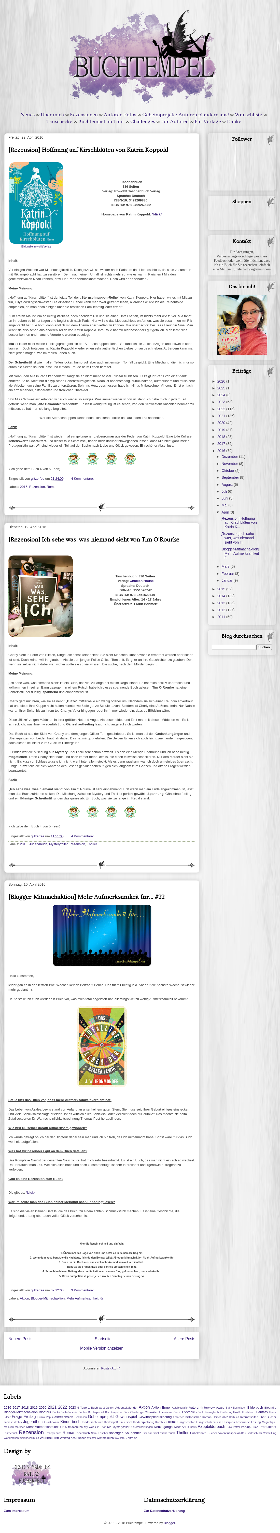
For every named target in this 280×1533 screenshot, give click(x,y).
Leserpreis (228, 1422)
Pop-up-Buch (249, 1426)
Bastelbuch (239, 1407)
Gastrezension (62, 1417)
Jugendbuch (38, 844)
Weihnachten (49, 1438)
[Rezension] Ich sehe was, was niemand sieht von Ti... (237, 538)
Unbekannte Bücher (203, 1433)
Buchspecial (96, 1412)
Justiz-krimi (52, 1422)
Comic (177, 1412)
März (225, 566)
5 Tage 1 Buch (87, 1407)
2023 (221, 402)
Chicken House (142, 581)
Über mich (52, 115)
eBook (200, 1412)
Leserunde (243, 1422)
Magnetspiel (269, 1422)
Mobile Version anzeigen (101, 1348)
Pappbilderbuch (211, 1426)
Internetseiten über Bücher (258, 1417)
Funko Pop (44, 1417)
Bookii (56, 1412)
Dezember (230, 457)
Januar (227, 580)
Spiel (156, 1433)
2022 (221, 409)
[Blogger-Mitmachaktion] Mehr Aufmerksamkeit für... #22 (86, 897)
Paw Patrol (233, 1427)
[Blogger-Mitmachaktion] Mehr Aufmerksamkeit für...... (240, 553)
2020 (221, 423)
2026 (221, 381)
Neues (28, 115)
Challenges (142, 121)
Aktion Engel (161, 1407)
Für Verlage (208, 121)
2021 (221, 416)
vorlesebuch (255, 1433)
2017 (221, 444)
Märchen (20, 1427)
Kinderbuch (70, 1422)
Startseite (103, 1339)
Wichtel (91, 1438)
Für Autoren (175, 121)
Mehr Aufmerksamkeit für (84, 1298)
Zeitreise (131, 1437)
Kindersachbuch (92, 1422)
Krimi (172, 1422)
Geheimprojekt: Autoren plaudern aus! (185, 115)
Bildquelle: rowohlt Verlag (36, 246)
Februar (228, 574)
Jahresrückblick (13, 1422)
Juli (224, 491)
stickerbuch (167, 1433)
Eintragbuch (212, 1412)
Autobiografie (179, 1407)
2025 (221, 388)
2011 (221, 617)
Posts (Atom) (110, 1368)
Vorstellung (269, 1433)
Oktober (228, 471)
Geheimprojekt (101, 1416)
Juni (225, 498)
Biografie (270, 1407)
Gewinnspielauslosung (155, 1417)
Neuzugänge (163, 1427)
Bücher (82, 1412)
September (230, 477)
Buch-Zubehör (69, 1412)
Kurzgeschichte (186, 1422)
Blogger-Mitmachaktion (48, 1298)
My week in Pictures (97, 1426)
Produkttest (267, 1427)
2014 (221, 596)
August (227, 485)
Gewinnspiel (126, 1416)
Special (147, 1433)
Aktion (24, 1298)
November (230, 464)
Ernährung (226, 1412)
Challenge (137, 1412)
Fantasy (262, 1412)
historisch (178, 1417)
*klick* (157, 214)
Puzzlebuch (11, 1433)
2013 (221, 603)
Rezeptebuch (53, 1433)
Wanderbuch (11, 1438)
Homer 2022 (220, 1417)
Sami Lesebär (99, 1433)
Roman (52, 487)
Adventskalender (126, 1407)
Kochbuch (161, 1422)
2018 (221, 437)
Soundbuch (133, 1433)
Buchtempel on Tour (101, 121)
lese (219, 1422)
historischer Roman (198, 1417)
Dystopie (188, 1412)
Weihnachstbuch (29, 1438)
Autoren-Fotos (120, 115)
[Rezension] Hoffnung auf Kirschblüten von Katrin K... (239, 522)
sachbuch (83, 1433)
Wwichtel (120, 1438)
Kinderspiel (125, 1422)
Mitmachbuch (74, 1426)
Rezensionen (84, 115)
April (225, 512)
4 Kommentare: (83, 478)
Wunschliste (248, 115)
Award (220, 1407)
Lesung (256, 1422)
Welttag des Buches (73, 1437)
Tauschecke (59, 121)
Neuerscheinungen (142, 1427)
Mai (224, 505)
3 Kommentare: (83, 1290)
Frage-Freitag (24, 1416)
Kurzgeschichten (206, 1422)
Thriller (92, 844)
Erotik (237, 1412)
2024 (221, 395)
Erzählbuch (248, 1412)
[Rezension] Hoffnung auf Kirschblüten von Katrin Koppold (88, 150)
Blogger (169, 1523)
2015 (221, 589)
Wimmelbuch (105, 1437)
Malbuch (9, 1427)
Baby (229, 1407)
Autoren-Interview (202, 1407)
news (193, 1427)
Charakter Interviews (158, 1412)
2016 (23, 487)
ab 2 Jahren (106, 1407)
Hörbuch (234, 1417)
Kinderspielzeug (143, 1422)
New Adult (181, 1427)
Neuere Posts (20, 1339)
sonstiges (116, 1433)
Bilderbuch (255, 1407)
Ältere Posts (184, 1339)
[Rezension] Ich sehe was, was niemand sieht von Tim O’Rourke (93, 539)
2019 (221, 430)
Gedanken (81, 1417)
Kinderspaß (111, 1422)
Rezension (37, 487)
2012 (221, 610)
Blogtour (45, 1412)
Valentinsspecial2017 (232, 1433)
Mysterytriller (58, 844)
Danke (234, 121)
